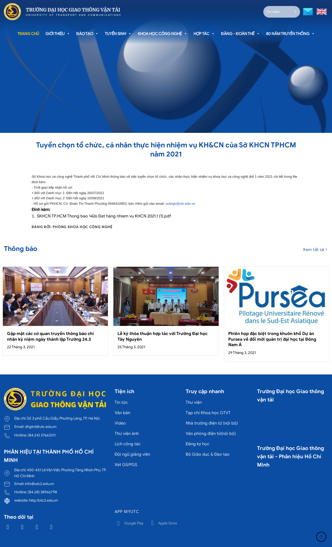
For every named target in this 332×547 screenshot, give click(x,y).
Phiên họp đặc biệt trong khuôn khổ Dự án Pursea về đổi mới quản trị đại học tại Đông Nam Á (272, 339)
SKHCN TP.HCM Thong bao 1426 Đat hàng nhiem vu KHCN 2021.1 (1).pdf (104, 216)
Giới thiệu (57, 34)
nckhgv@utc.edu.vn (180, 204)
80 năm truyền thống (290, 34)
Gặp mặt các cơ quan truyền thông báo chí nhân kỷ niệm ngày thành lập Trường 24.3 (50, 336)
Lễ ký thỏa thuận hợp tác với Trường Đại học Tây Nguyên (162, 336)
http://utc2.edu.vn (43, 500)
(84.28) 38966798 (42, 492)
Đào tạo (87, 34)
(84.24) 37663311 (42, 435)
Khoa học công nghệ (162, 34)
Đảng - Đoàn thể (240, 34)
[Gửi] (295, 11)
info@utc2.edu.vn (39, 483)
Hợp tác (204, 34)
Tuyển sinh (118, 34)
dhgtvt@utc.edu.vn (41, 426)
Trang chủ (28, 33)
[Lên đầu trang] (321, 537)
